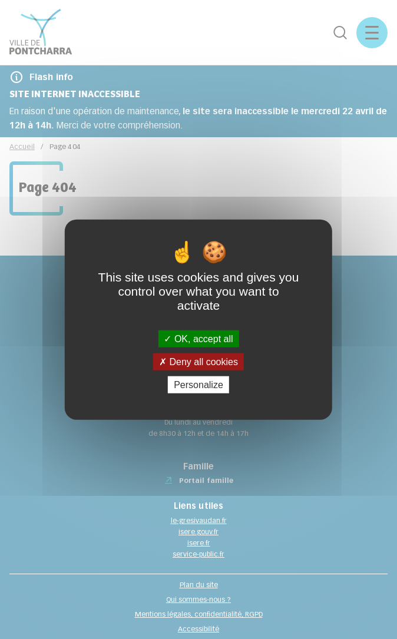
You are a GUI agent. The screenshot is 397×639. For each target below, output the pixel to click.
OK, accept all (198, 338)
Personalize (198, 385)
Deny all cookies (198, 361)
